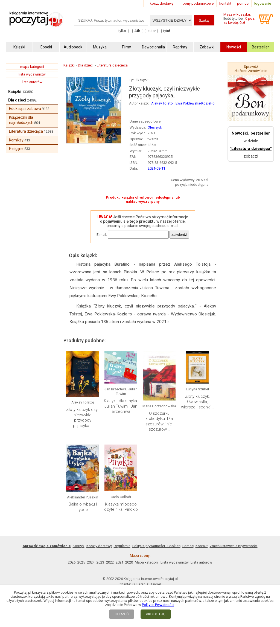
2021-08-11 (156, 168)
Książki (14, 91)
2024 (91, 562)
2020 (129, 562)
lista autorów (32, 82)
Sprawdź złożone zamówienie (250, 69)
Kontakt (202, 546)
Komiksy (16, 140)
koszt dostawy (161, 3)
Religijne (16, 148)
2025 (81, 562)
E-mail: (102, 235)
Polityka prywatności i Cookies (156, 546)
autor (152, 31)
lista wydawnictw (32, 74)
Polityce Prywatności (158, 605)
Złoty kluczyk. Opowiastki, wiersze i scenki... (197, 402)
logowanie (262, 3)
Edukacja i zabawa (25, 108)
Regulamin (122, 546)
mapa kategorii (32, 67)
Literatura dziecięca (26, 131)
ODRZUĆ (122, 614)
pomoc (243, 3)
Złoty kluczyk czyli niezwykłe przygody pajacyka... (82, 417)
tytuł (166, 31)
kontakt (225, 3)
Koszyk (78, 546)
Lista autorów (201, 562)
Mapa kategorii (147, 562)
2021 (119, 562)
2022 (110, 562)
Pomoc (188, 546)
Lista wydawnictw (175, 562)
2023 (100, 562)
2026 (71, 562)
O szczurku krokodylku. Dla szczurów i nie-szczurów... (159, 421)
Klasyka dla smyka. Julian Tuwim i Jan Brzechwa (121, 406)
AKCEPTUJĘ (155, 614)
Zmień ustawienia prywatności (234, 546)
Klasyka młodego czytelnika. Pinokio (121, 507)
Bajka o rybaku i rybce (83, 507)
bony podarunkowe (198, 3)
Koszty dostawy (99, 546)
